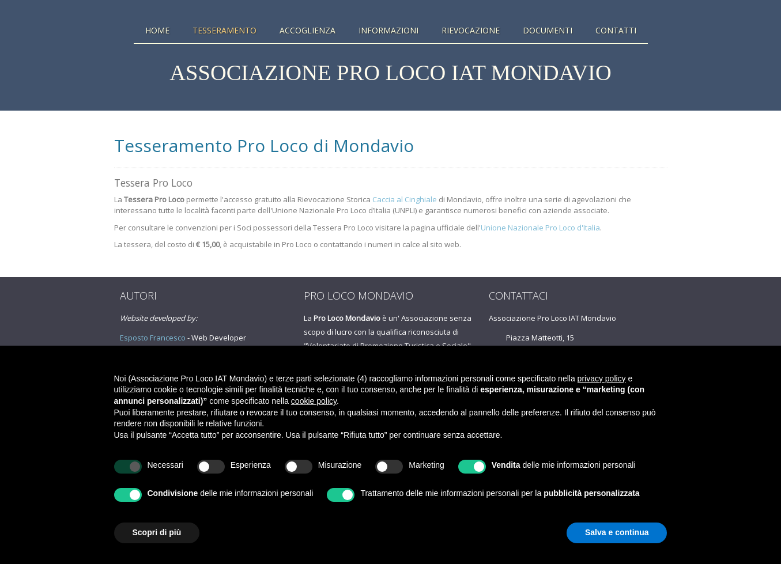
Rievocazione (471, 31)
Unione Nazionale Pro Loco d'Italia (540, 227)
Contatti (615, 31)
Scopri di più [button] (157, 532)
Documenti (547, 31)
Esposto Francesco (153, 337)
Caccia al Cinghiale (404, 199)
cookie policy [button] (314, 401)
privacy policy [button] (602, 378)
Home (157, 31)
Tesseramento (224, 31)
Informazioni (388, 31)
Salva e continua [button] (616, 532)
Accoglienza (307, 31)
